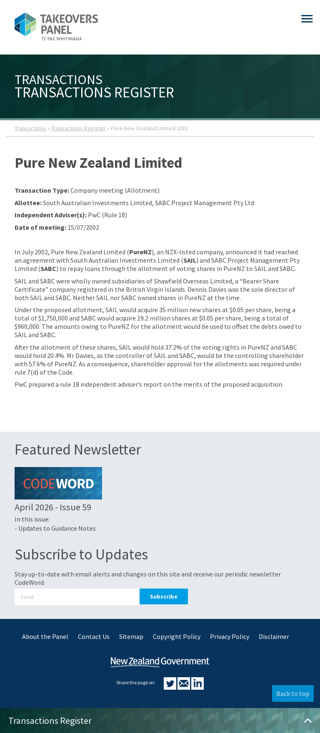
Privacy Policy (229, 636)
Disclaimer (274, 636)
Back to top (293, 693)
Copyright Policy (176, 636)
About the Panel (45, 636)
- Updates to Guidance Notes (55, 528)
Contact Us (94, 636)
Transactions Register (78, 128)
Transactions (30, 128)
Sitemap (131, 636)
